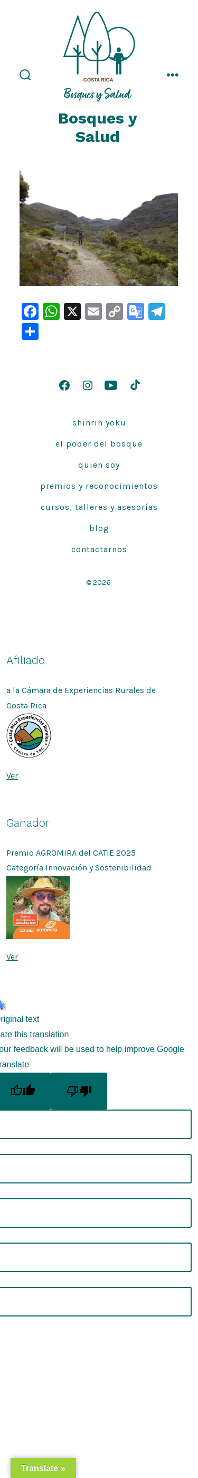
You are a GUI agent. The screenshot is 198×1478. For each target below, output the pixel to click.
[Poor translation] (79, 1091)
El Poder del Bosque (99, 444)
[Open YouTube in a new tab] (110, 385)
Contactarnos (99, 549)
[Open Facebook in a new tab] (64, 385)
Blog (99, 528)
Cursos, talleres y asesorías (99, 507)
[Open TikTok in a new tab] (134, 385)
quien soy (99, 465)
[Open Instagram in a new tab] (87, 385)
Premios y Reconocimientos (99, 486)
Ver (12, 776)
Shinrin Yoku (99, 423)
